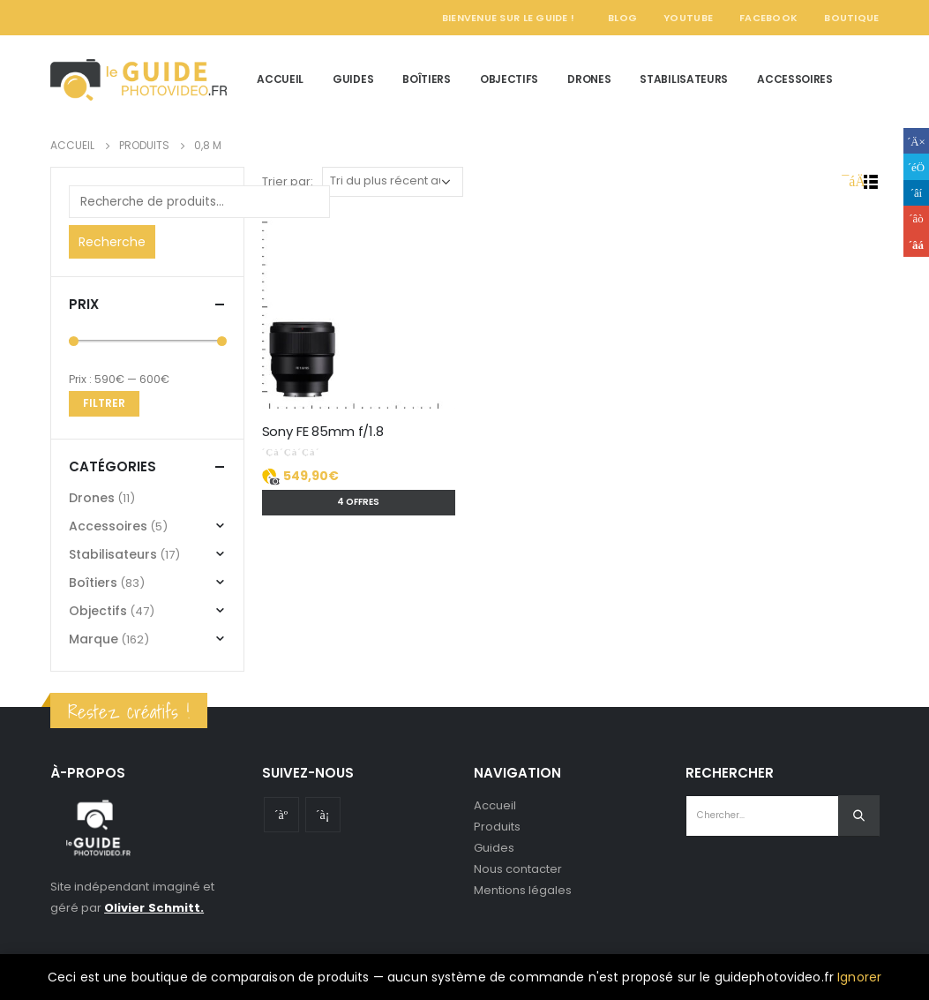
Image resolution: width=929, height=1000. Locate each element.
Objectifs (509, 78)
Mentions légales (523, 890)
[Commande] (392, 182)
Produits (497, 826)
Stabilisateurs (684, 78)
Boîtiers (426, 78)
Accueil (280, 78)
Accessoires (795, 78)
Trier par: (287, 181)
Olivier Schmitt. (154, 907)
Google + (916, 218)
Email (916, 244)
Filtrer (104, 402)
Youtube (281, 814)
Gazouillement (916, 166)
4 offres (358, 501)
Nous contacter (518, 869)
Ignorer (859, 977)
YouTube (688, 18)
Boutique (851, 18)
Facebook (768, 18)
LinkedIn (916, 193)
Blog (622, 18)
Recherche (112, 242)
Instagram (323, 814)
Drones (589, 78)
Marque (93, 639)
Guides (353, 78)
